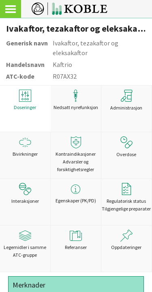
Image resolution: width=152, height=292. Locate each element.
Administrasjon (126, 100)
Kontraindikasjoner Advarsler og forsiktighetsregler (76, 154)
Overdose (126, 146)
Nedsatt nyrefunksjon (76, 100)
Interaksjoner (25, 193)
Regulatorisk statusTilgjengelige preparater (126, 197)
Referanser (76, 240)
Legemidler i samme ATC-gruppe (25, 244)
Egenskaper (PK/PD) (76, 193)
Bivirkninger (25, 146)
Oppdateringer (126, 240)
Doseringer (25, 100)
